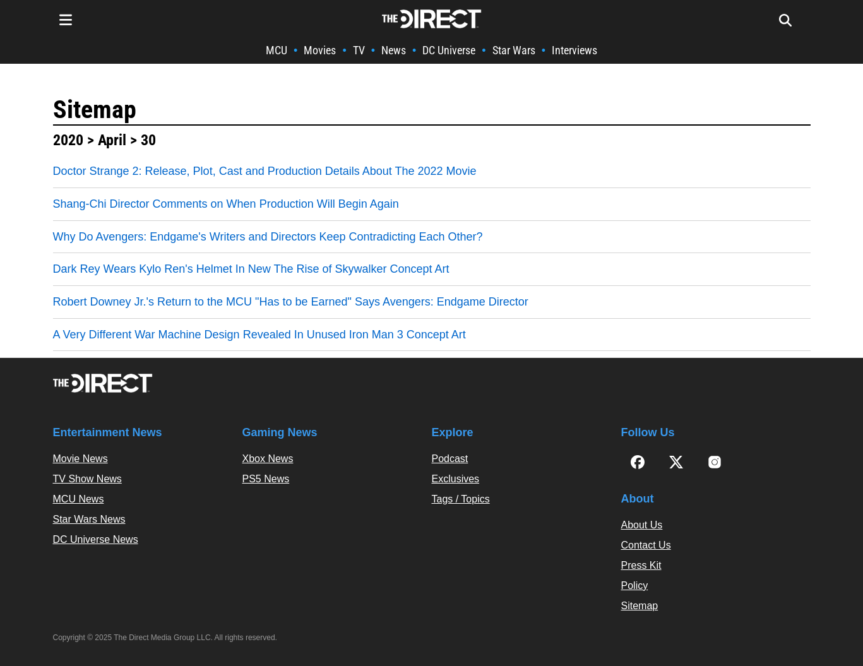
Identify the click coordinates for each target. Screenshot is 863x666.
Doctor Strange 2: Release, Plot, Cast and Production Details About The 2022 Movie (265, 171)
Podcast (450, 458)
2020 (68, 140)
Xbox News (268, 458)
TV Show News (87, 478)
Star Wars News (89, 519)
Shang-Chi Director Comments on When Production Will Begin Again (226, 204)
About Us (642, 525)
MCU (276, 50)
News (393, 50)
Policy (634, 585)
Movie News (80, 458)
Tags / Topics (461, 499)
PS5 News (266, 478)
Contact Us (646, 545)
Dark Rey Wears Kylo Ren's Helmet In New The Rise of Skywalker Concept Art (251, 269)
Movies (320, 50)
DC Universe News (95, 539)
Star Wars (513, 50)
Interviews (574, 50)
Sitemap (94, 109)
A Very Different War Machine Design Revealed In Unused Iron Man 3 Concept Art (259, 334)
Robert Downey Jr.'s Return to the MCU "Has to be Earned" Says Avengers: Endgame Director (290, 301)
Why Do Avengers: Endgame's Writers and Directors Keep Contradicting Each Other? (268, 236)
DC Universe (448, 50)
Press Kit (641, 565)
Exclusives (456, 478)
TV (359, 50)
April (112, 140)
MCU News (78, 499)
